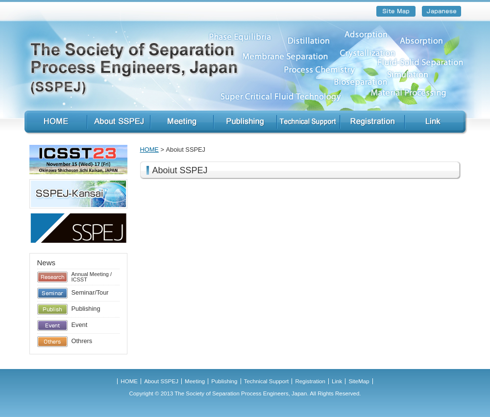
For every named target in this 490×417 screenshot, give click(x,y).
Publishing (245, 122)
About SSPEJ (118, 122)
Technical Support (308, 122)
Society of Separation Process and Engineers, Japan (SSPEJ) (245, 69)
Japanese (441, 11)
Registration (372, 122)
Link (439, 122)
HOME (52, 122)
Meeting (182, 122)
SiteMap (396, 11)
